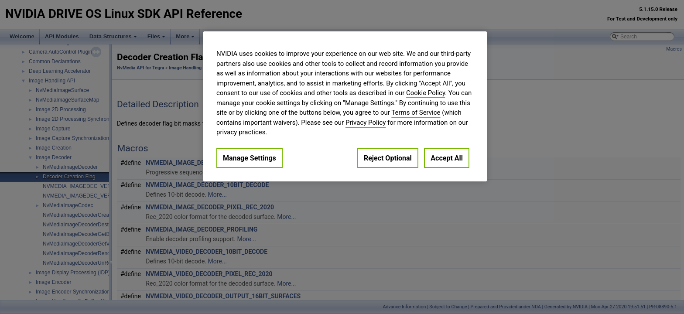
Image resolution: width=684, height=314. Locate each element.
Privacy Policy (365, 122)
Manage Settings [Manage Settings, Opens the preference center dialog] (249, 158)
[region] (345, 106)
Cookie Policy (425, 93)
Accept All (447, 158)
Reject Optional (388, 158)
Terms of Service (415, 112)
